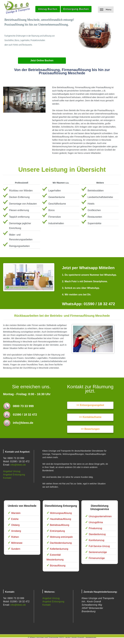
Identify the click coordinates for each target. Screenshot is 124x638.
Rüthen (15, 537)
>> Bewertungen (90, 429)
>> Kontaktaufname (90, 417)
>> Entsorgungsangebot (90, 405)
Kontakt (7, 478)
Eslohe (15, 519)
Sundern (15, 549)
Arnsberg (16, 531)
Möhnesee (16, 543)
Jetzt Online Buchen (41, 60)
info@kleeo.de (18, 464)
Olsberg (15, 525)
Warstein (16, 513)
